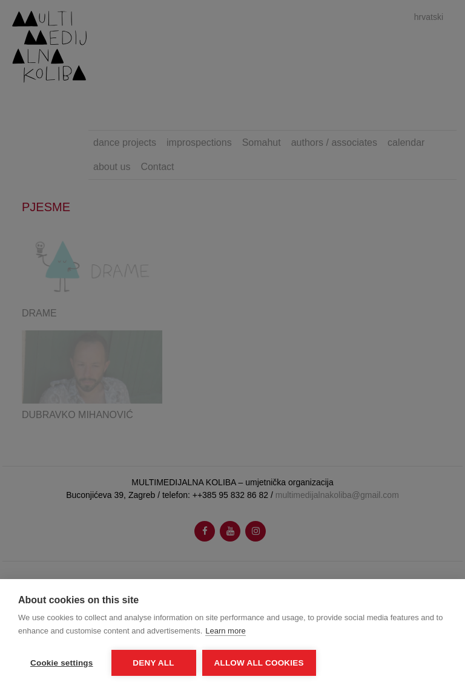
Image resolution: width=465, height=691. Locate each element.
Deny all (153, 662)
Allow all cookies (259, 662)
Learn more (225, 630)
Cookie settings (61, 662)
